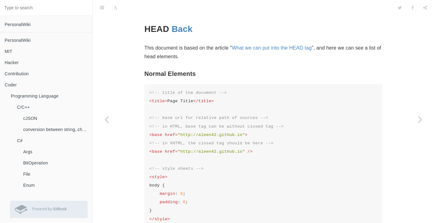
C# (20, 140)
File (26, 174)
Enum (29, 185)
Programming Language (34, 96)
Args (27, 151)
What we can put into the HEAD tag (272, 32)
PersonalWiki (18, 24)
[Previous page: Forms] (107, 119)
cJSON (30, 118)
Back (182, 13)
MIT (8, 51)
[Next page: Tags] (420, 119)
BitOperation (35, 162)
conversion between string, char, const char (57, 129)
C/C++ (23, 107)
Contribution (17, 73)
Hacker (12, 62)
